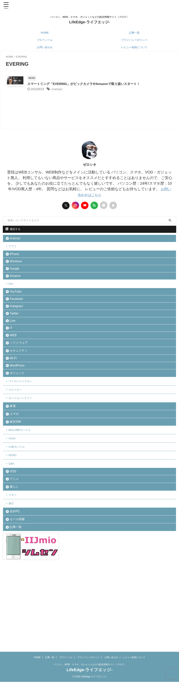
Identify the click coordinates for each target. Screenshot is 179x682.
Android (16, 242)
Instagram (17, 328)
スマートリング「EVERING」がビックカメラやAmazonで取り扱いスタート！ (105, 84)
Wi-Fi (14, 393)
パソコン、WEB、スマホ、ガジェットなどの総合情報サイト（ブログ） (89, 664)
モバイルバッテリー (23, 443)
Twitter (15, 337)
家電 (14, 453)
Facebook (17, 319)
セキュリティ (20, 383)
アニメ (15, 544)
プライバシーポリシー (134, 39)
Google (15, 280)
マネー (14, 564)
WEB (14, 364)
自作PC (16, 585)
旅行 (13, 575)
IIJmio (14, 493)
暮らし (15, 554)
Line (13, 346)
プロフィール (45, 39)
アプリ (14, 252)
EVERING (77, 89)
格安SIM (16, 472)
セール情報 (18, 595)
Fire (12, 300)
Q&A (13, 525)
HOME (45, 32)
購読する (13, 232)
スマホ (15, 463)
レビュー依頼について (134, 47)
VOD (14, 535)
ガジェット (18, 411)
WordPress (18, 402)
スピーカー (17, 432)
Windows (17, 271)
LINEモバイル (19, 504)
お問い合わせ (45, 47)
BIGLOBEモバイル (22, 483)
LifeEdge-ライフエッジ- (89, 22)
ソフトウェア (20, 374)
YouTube (16, 309)
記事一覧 (134, 32)
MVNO (14, 515)
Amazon (16, 290)
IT (12, 355)
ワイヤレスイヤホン (23, 422)
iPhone (15, 262)
